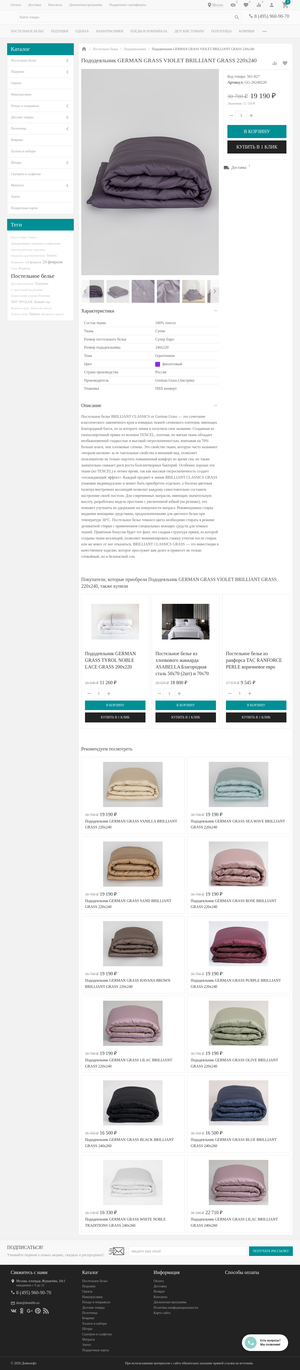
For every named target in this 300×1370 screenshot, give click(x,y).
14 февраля (33, 262)
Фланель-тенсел (41, 308)
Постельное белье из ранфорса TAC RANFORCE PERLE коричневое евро (254, 660)
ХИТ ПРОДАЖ (22, 302)
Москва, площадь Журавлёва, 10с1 (40, 1281)
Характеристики (97, 310)
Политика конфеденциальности (176, 1307)
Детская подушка (22, 283)
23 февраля (53, 262)
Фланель (24, 268)
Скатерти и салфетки (25, 174)
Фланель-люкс (20, 308)
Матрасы (17, 185)
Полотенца (221, 31)
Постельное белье (27, 31)
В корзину (257, 131)
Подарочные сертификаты (127, 5)
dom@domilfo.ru (27, 1303)
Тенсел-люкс (19, 314)
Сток (14, 268)
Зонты (15, 196)
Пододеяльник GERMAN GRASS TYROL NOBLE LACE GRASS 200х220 (110, 660)
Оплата (16, 5)
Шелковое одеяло (52, 314)
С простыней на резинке (27, 290)
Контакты (55, 5)
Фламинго (17, 262)
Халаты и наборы (23, 151)
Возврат (159, 1291)
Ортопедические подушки (28, 249)
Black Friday (19, 237)
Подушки (59, 31)
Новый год (42, 302)
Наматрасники (109, 31)
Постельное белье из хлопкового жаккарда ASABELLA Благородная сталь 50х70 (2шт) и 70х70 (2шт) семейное (182, 667)
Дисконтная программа (85, 5)
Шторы (16, 162)
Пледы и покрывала (148, 31)
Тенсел (52, 255)
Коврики (247, 31)
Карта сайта (162, 1313)
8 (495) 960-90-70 (271, 16)
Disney (32, 237)
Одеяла (82, 31)
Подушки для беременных (28, 255)
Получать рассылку (271, 1251)
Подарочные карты (24, 208)
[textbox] (130, 17)
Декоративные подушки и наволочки (36, 243)
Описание (91, 405)
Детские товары (189, 31)
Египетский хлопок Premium (30, 296)
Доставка (34, 5)
